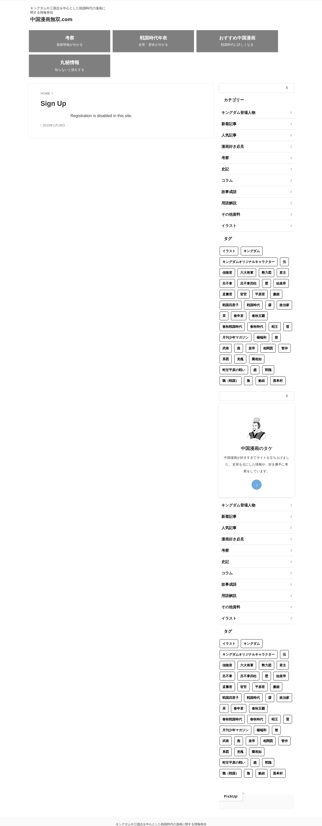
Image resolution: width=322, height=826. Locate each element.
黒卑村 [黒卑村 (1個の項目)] (278, 359)
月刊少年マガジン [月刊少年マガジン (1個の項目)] (235, 316)
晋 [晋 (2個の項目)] (287, 305)
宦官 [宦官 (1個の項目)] (243, 272)
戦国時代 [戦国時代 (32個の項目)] (253, 283)
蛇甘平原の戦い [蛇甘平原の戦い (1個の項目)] (233, 348)
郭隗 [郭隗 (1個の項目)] (268, 348)
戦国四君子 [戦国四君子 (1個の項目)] (230, 283)
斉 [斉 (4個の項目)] (224, 294)
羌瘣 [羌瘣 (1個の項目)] (240, 337)
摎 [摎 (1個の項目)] (269, 283)
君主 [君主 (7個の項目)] (282, 251)
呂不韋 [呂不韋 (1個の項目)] (227, 262)
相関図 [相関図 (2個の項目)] (268, 327)
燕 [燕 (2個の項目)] (238, 327)
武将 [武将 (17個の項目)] (225, 327)
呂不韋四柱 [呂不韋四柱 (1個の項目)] (248, 262)
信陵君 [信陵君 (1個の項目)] (227, 251)
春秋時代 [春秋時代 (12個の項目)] (256, 305)
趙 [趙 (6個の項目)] (255, 348)
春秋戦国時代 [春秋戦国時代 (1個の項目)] (232, 305)
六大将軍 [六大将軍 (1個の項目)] (246, 251)
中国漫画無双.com (51, 19)
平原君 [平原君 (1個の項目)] (260, 272)
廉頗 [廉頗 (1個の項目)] (276, 272)
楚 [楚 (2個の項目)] (276, 316)
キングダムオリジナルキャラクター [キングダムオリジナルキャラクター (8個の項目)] (248, 240)
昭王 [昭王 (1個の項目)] (274, 305)
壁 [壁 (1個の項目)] (266, 262)
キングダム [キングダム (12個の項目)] (252, 229)
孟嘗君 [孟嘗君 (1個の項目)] (227, 272)
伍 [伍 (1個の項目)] (284, 240)
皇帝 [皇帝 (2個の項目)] (252, 327)
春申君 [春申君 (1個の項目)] (239, 294)
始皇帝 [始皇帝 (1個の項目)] (281, 262)
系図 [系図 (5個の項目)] (225, 337)
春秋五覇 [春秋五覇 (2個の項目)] (258, 294)
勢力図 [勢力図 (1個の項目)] (266, 251)
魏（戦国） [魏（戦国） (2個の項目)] (230, 359)
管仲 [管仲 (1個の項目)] (284, 327)
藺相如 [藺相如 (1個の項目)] (257, 337)
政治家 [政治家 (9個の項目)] (284, 283)
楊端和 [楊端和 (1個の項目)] (261, 316)
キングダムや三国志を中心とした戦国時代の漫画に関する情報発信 (161, 802)
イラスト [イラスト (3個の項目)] (228, 229)
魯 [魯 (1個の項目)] (248, 359)
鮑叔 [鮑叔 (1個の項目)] (261, 359)
